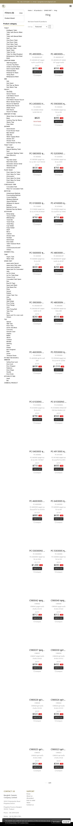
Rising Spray (10, 214)
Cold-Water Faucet (13, 96)
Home (28, 794)
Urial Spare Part (12, 287)
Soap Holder (11, 228)
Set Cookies (56, 822)
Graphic (9, 334)
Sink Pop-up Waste (13, 85)
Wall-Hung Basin (12, 63)
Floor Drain (10, 242)
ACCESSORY (8, 212)
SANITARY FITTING (10, 114)
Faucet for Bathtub (13, 104)
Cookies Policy (24, 823)
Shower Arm (10, 139)
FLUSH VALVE (8, 170)
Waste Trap (10, 122)
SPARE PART (8, 261)
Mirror (8, 232)
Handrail (9, 238)
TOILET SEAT (8, 145)
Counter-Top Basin (13, 65)
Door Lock (10, 364)
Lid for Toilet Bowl (12, 275)
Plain (8, 352)
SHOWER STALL (9, 252)
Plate (8, 289)
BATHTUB (7, 191)
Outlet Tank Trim (12, 295)
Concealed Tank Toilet (14, 46)
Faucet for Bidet (12, 112)
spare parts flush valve (14, 265)
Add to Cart (37, 72)
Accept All (66, 822)
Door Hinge (10, 370)
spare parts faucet (13, 263)
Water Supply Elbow (13, 137)
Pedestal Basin (11, 71)
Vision (28, 803)
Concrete (10, 330)
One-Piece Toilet (12, 40)
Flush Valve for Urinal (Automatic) (13, 181)
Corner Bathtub (12, 197)
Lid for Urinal (11, 273)
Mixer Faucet (11, 98)
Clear (21, 13)
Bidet (8, 58)
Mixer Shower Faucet (13, 102)
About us (29, 796)
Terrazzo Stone (11, 356)
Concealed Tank (12, 187)
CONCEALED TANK (10, 185)
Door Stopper (11, 366)
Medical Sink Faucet (13, 106)
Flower (9, 348)
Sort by (31, 27)
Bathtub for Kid (12, 207)
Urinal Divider (11, 168)
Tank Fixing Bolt (12, 309)
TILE (5, 319)
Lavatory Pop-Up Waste (14, 120)
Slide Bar (9, 135)
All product (30, 798)
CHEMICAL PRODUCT (11, 383)
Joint (8, 307)
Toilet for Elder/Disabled (14, 54)
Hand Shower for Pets (14, 143)
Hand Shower (11, 129)
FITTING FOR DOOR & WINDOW (11, 359)
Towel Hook (10, 222)
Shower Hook (11, 141)
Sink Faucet (10, 110)
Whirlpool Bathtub (12, 199)
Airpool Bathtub (12, 201)
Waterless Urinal (12, 166)
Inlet (8, 297)
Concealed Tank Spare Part (14, 280)
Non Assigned (11, 350)
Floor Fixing (10, 303)
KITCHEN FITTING (9, 376)
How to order (31, 800)
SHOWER (7, 126)
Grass (8, 346)
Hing (8, 313)
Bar (8, 381)
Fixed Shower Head (13, 131)
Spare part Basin (12, 285)
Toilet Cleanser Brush (13, 244)
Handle (9, 299)
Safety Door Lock (12, 362)
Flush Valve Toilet (12, 44)
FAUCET (6, 89)
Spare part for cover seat (15, 315)
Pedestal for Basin (12, 73)
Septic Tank (10, 257)
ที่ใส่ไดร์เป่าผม (10, 218)
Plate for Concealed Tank (15, 189)
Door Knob (10, 374)
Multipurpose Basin (13, 77)
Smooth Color (11, 332)
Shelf (8, 230)
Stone (8, 354)
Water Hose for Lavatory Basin (15, 117)
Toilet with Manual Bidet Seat (14, 37)
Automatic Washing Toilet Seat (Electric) (15, 154)
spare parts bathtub (13, 267)
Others (9, 250)
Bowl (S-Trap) (11, 283)
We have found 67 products (37, 21)
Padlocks (9, 368)
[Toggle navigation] (70, 6)
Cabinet (9, 234)
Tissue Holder (11, 216)
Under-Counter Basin (13, 67)
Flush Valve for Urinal (13, 178)
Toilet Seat (10, 147)
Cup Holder (10, 226)
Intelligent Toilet (12, 30)
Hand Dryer (10, 240)
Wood (8, 338)
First (46, 783)
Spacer (9, 322)
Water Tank (10, 259)
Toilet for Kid (11, 52)
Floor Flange (11, 305)
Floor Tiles (10, 326)
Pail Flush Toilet (11, 48)
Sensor (9, 291)
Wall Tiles (10, 324)
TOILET (6, 28)
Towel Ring (10, 224)
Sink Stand (10, 83)
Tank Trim (10, 311)
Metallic (9, 342)
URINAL (6, 157)
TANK (6, 255)
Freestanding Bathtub (14, 195)
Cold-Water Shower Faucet (15, 100)
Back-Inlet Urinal (12, 162)
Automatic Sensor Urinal (14, 164)
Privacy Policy (13, 823)
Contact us (30, 805)
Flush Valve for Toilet (13, 172)
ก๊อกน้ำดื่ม (9, 92)
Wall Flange (10, 301)
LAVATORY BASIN (9, 60)
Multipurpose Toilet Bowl (14, 56)
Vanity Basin (10, 75)
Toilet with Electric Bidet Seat (14, 33)
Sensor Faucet (11, 94)
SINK (5, 79)
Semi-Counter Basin (13, 69)
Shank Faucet (11, 108)
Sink (8, 81)
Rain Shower (10, 133)
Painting (9, 344)
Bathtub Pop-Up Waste (14, 209)
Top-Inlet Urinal (11, 160)
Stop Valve (10, 124)
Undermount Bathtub (13, 193)
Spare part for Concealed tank (15, 270)
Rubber (9, 293)
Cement (9, 340)
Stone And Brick (12, 328)
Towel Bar (10, 220)
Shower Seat (11, 236)
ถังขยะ (8, 246)
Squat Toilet (10, 50)
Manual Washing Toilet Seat (14, 150)
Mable (8, 336)
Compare (38, 75)
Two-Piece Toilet (12, 42)
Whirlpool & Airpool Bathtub (13, 204)
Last (49, 783)
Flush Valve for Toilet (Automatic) (13, 175)
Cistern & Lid (11, 277)
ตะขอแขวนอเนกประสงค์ (13, 248)
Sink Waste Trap (12, 87)
